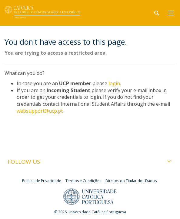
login (114, 83)
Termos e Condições (83, 180)
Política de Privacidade (41, 180)
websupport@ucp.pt (40, 111)
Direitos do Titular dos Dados (131, 180)
